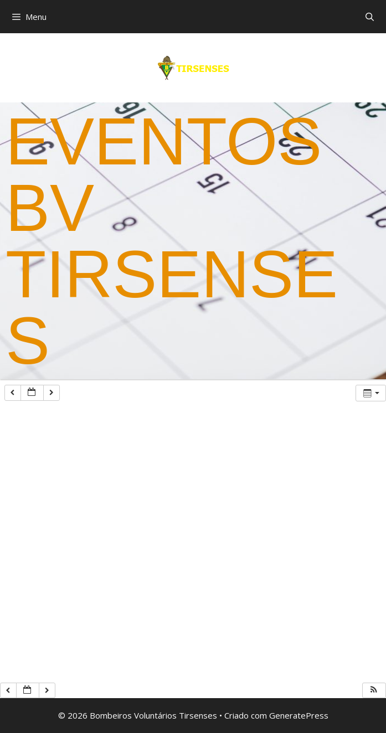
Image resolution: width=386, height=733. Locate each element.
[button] (374, 690)
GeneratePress (298, 715)
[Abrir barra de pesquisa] (369, 16)
